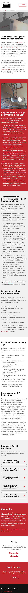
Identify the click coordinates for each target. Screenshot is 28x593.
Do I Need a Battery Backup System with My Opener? (11, 469)
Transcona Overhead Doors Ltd (9, 48)
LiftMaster (14, 556)
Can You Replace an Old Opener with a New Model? (11, 461)
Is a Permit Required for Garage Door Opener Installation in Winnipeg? (10, 487)
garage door (20, 42)
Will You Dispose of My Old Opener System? (11, 477)
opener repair (4, 331)
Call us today (4, 529)
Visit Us (14, 577)
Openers (7, 10)
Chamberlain (14, 553)
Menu (23, 5)
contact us (10, 283)
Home (2, 10)
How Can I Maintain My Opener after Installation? (11, 495)
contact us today (5, 69)
